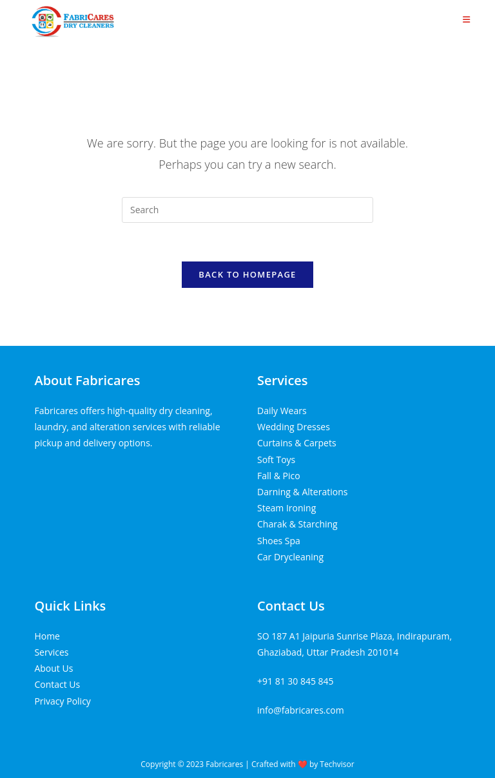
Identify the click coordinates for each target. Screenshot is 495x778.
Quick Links (70, 605)
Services (282, 380)
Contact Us (57, 684)
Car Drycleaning (290, 557)
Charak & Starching (297, 524)
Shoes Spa (278, 541)
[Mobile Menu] (467, 19)
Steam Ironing (286, 508)
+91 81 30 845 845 (295, 681)
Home (47, 636)
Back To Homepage (247, 274)
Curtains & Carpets (296, 443)
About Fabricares (87, 380)
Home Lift (54, 472)
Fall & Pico (278, 476)
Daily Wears (282, 410)
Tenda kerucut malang (125, 472)
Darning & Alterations (302, 492)
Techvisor (337, 764)
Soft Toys (276, 459)
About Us (53, 668)
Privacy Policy (62, 701)
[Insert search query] (247, 210)
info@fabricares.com (300, 710)
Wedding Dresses (293, 427)
